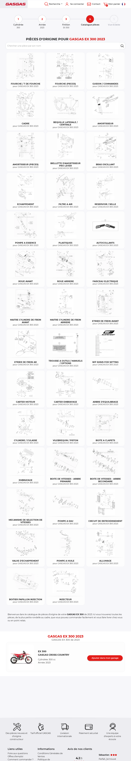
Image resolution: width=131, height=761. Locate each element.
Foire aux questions (18, 753)
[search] (122, 46)
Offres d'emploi (15, 756)
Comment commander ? (20, 759)
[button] (21, 657)
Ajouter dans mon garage (105, 658)
